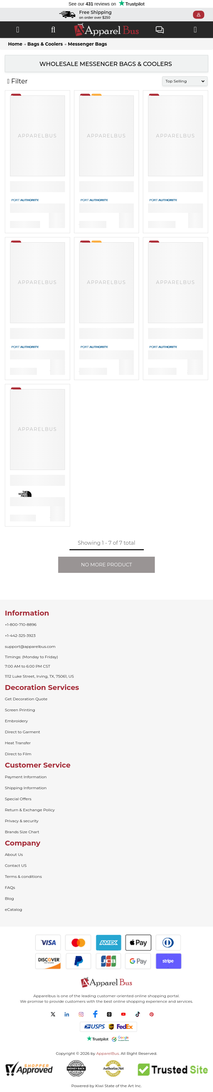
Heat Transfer (18, 742)
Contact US (16, 865)
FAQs (10, 887)
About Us (14, 854)
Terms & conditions (23, 876)
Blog (9, 898)
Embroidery (16, 720)
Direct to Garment (22, 731)
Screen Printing (20, 709)
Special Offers (18, 798)
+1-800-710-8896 (21, 624)
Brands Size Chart (22, 831)
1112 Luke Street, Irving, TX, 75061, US (39, 676)
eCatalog (13, 909)
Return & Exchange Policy (30, 809)
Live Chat (160, 30)
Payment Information (26, 776)
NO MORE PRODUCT (106, 565)
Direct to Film (18, 753)
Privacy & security (21, 820)
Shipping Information (26, 787)
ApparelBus (107, 1053)
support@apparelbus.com (30, 646)
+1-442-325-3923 (20, 635)
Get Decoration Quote (26, 698)
